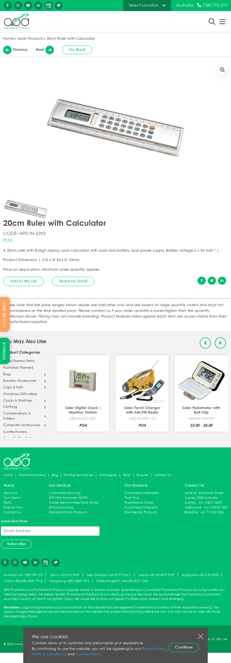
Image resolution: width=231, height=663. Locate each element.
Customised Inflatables (142, 493)
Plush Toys (132, 497)
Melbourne (193, 507)
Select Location (144, 5)
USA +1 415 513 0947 (65, 575)
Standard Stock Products (68, 512)
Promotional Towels (139, 502)
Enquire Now (13, 507)
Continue (184, 647)
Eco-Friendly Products (141, 512)
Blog (55, 475)
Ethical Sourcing (61, 507)
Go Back (77, 50)
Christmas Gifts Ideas (20, 394)
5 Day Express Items (19, 361)
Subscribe (16, 544)
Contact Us (162, 475)
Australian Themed (18, 368)
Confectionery (15, 432)
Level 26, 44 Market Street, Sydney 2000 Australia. (204, 495)
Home (8, 39)
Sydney (190, 502)
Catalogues (108, 475)
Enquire (142, 475)
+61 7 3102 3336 (212, 512)
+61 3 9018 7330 (215, 507)
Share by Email (73, 281)
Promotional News (32, 475)
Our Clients (12, 497)
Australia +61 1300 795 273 (23, 575)
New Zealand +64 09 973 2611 (109, 575)
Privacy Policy (154, 649)
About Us (10, 493)
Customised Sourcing (64, 493)
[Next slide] (220, 343)
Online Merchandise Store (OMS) (73, 502)
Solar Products (30, 39)
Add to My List (23, 281)
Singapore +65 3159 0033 (200, 575)
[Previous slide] (205, 343)
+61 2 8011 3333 (210, 502)
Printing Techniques (78, 475)
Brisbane (191, 512)
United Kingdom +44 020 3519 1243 (122, 581)
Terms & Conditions (49, 654)
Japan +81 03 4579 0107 (156, 575)
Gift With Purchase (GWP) (68, 497)
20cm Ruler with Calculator (71, 39)
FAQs (127, 475)
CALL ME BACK (4, 314)
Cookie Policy (88, 654)
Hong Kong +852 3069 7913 (69, 581)
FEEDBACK (4, 351)
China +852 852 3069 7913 (23, 581)
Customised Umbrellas (141, 507)
